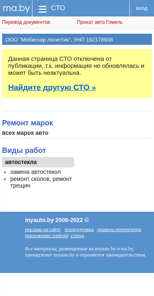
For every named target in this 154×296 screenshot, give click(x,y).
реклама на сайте (43, 229)
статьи (77, 235)
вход (142, 8)
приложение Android (46, 235)
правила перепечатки (119, 229)
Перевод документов (26, 22)
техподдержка (79, 229)
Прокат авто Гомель (100, 22)
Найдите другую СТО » (52, 87)
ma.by (16, 8)
